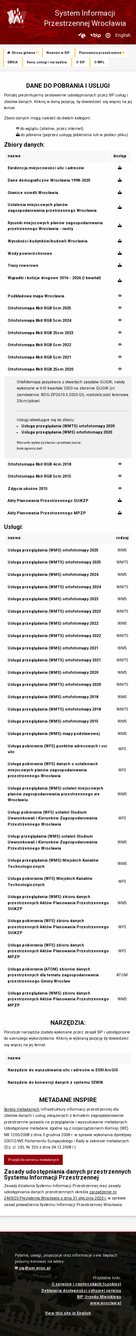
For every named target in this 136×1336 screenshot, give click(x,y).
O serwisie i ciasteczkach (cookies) (86, 1284)
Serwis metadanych (22, 1109)
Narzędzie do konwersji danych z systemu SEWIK (55, 1082)
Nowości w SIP (58, 53)
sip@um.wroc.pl (32, 1268)
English (123, 35)
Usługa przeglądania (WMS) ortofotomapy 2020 (66, 432)
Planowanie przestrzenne (100, 53)
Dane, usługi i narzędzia (47, 62)
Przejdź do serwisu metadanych (33, 1160)
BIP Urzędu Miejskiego (99, 1297)
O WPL (99, 62)
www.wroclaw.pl (105, 1303)
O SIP (80, 62)
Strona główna (21, 53)
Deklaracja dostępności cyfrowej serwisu (81, 1290)
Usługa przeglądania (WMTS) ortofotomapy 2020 (68, 426)
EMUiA (12, 62)
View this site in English (68, 1313)
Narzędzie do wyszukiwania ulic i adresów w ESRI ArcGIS (63, 1070)
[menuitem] (22, 53)
